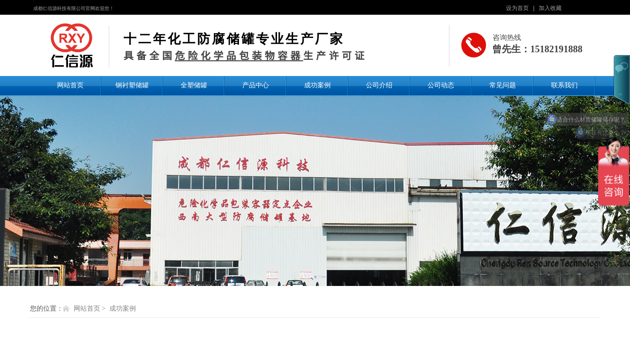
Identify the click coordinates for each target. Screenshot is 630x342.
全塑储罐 (194, 85)
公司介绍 (379, 85)
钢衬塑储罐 (132, 85)
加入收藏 (550, 8)
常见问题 (502, 85)
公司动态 (441, 85)
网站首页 (70, 85)
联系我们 (564, 85)
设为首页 (517, 8)
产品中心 (255, 85)
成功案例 (317, 85)
